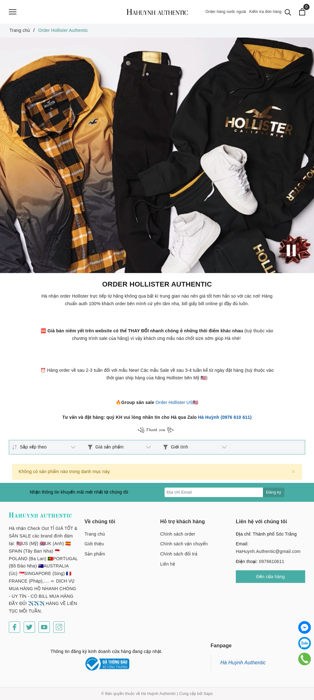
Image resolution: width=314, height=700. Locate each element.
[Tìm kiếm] (288, 12)
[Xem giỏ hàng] (302, 11)
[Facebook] (14, 627)
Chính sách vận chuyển (184, 543)
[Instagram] (59, 627)
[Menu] (12, 12)
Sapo (208, 693)
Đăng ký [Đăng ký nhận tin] (273, 492)
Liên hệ (167, 564)
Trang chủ (94, 534)
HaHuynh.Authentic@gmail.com (268, 551)
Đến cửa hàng (270, 576)
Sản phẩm (94, 553)
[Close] (293, 471)
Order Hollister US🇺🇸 (176, 402)
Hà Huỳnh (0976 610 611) (225, 417)
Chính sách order (177, 534)
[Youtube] (44, 627)
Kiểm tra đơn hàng (265, 11)
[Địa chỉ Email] (214, 492)
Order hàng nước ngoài (226, 11)
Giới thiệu (94, 543)
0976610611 (271, 561)
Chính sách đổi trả (178, 553)
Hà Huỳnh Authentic (243, 662)
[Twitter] (29, 627)
